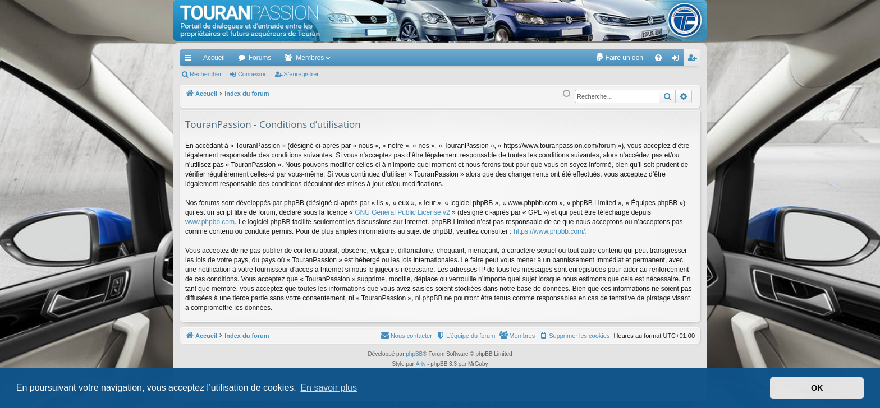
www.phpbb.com (210, 222)
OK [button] (817, 387)
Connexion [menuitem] (678, 60)
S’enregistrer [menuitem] (694, 60)
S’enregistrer (301, 74)
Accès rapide (190, 60)
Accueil (214, 58)
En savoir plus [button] (328, 387)
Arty (421, 364)
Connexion (253, 74)
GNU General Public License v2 (402, 212)
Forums (260, 58)
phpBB (414, 354)
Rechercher (206, 74)
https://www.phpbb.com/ (549, 231)
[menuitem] (619, 57)
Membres (310, 58)
